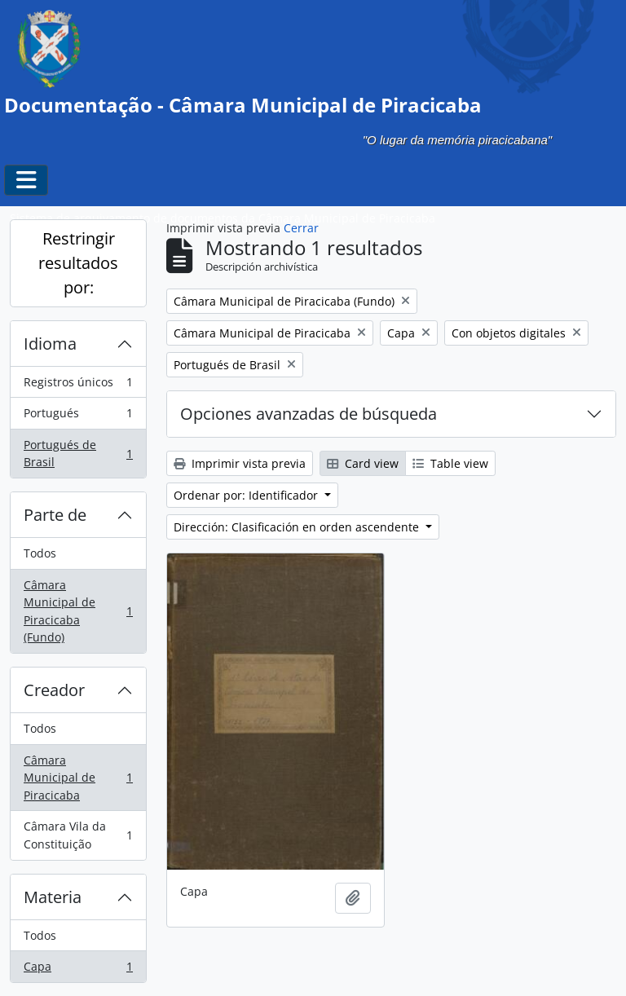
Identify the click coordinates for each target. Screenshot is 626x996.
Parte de (55, 515)
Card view (363, 463)
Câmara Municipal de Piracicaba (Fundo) (78, 611)
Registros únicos (78, 385)
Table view (450, 463)
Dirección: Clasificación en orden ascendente (298, 527)
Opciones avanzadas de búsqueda (308, 414)
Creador (54, 690)
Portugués (78, 416)
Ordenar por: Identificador (247, 495)
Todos (40, 553)
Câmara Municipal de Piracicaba (78, 777)
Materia (53, 897)
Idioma (50, 344)
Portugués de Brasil (78, 453)
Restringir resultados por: (78, 262)
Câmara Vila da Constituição (78, 835)
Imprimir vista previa (240, 463)
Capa (78, 970)
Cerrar (301, 228)
